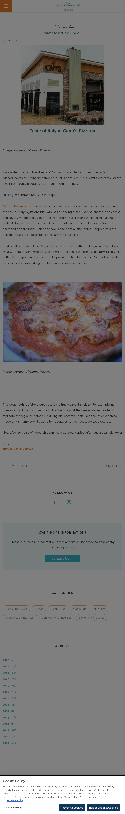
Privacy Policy (15, 803)
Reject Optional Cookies (103, 810)
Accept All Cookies (72, 810)
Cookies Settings (13, 810)
